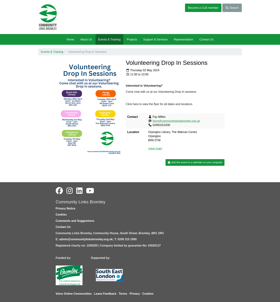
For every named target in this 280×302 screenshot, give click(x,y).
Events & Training (109, 39)
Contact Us (206, 39)
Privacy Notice (65, 208)
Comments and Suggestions (75, 220)
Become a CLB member (203, 7)
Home (70, 39)
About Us (86, 39)
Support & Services (155, 39)
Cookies (61, 214)
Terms (123, 293)
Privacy (135, 293)
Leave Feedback (105, 293)
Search (232, 7)
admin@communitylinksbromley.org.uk (86, 239)
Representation (183, 39)
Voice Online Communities (74, 293)
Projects (132, 39)
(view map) (155, 148)
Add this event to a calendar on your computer (195, 162)
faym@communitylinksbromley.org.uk (176, 120)
